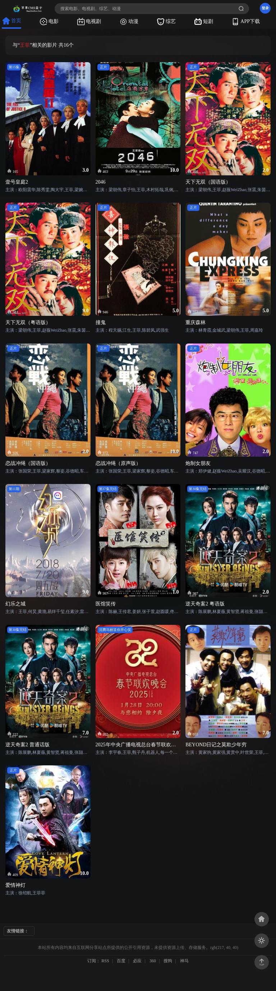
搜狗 (168, 960)
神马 (184, 960)
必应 (137, 960)
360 (153, 960)
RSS (105, 960)
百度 (121, 960)
